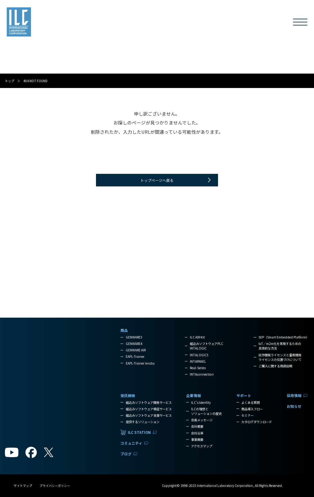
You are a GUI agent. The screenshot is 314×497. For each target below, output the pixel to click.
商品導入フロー (252, 409)
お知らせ (265, 22)
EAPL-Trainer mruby (140, 363)
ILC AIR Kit (197, 337)
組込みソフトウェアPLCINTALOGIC (206, 345)
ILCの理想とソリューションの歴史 (206, 411)
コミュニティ (135, 22)
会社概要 (197, 426)
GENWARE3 (134, 337)
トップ (9, 80)
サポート (213, 22)
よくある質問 (250, 402)
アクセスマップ (201, 446)
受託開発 (68, 22)
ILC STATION (100, 22)
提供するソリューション (142, 421)
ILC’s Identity (201, 402)
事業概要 (197, 439)
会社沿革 (197, 433)
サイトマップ (23, 486)
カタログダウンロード (256, 421)
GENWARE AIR (136, 350)
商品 (46, 22)
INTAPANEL (198, 361)
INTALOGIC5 (199, 355)
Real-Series (198, 367)
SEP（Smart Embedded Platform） (283, 337)
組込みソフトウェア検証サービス (149, 409)
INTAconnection (202, 374)
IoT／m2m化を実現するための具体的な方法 (279, 345)
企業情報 (188, 22)
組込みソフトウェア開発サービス (149, 402)
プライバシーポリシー (55, 486)
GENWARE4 (134, 343)
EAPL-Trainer (135, 356)
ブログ (163, 22)
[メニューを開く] (300, 22)
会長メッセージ (202, 420)
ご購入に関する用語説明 (275, 366)
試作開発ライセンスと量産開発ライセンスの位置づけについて (279, 357)
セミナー (247, 415)
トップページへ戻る (157, 180)
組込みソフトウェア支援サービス (149, 415)
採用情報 (239, 22)
